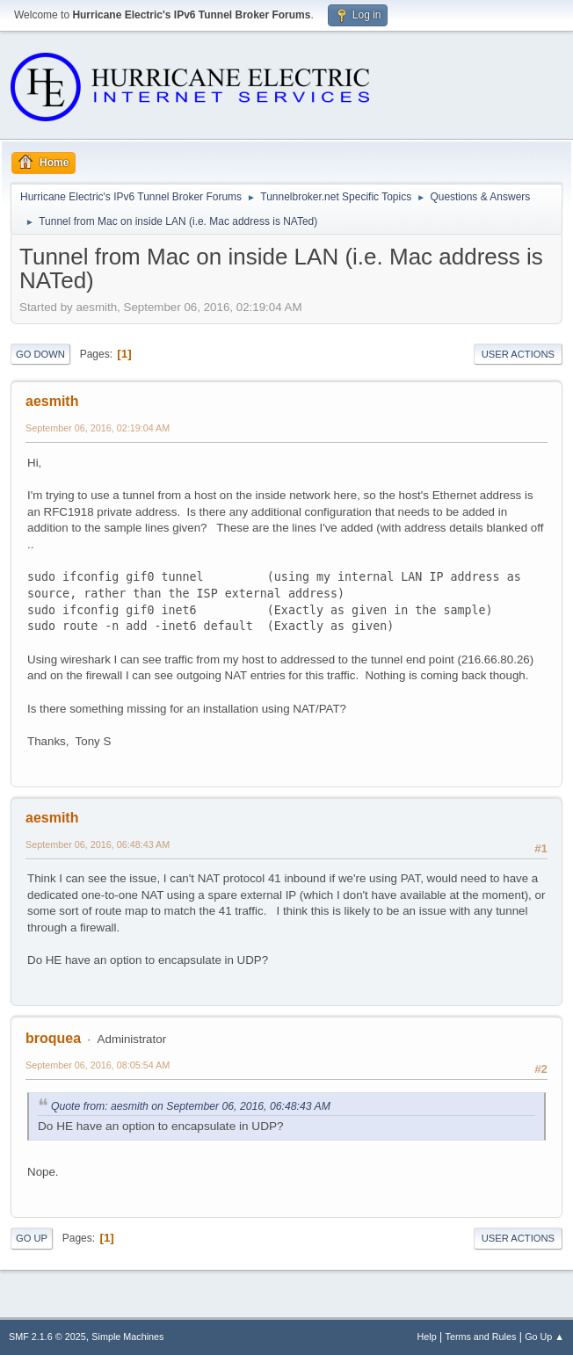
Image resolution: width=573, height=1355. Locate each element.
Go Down (40, 354)
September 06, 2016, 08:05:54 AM (97, 1065)
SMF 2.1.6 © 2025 (47, 1336)
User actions (518, 354)
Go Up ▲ (544, 1336)
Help (427, 1336)
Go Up (31, 1238)
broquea (53, 1038)
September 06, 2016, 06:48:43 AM (97, 844)
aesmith (51, 401)
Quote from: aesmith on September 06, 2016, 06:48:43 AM (190, 1106)
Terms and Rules (481, 1336)
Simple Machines (127, 1336)
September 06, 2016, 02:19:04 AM (97, 428)
